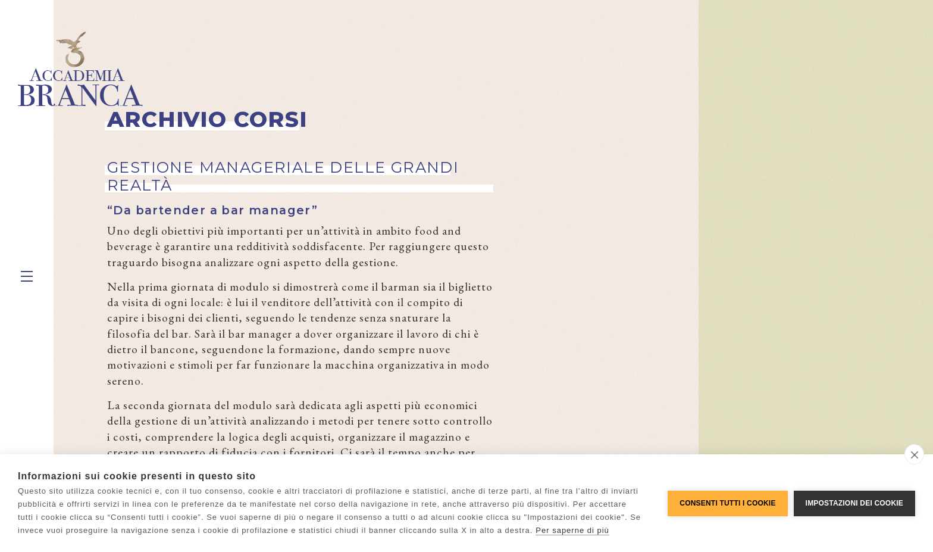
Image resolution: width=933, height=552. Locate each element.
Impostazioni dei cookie (854, 503)
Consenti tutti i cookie (727, 503)
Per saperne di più (572, 530)
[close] (914, 454)
